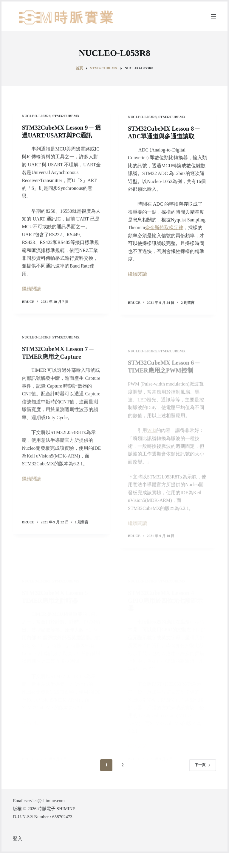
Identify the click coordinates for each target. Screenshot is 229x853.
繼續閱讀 (31, 289)
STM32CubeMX (65, 116)
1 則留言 (81, 527)
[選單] (213, 16)
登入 (17, 838)
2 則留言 (187, 304)
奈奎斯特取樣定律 (164, 229)
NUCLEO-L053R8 (36, 116)
